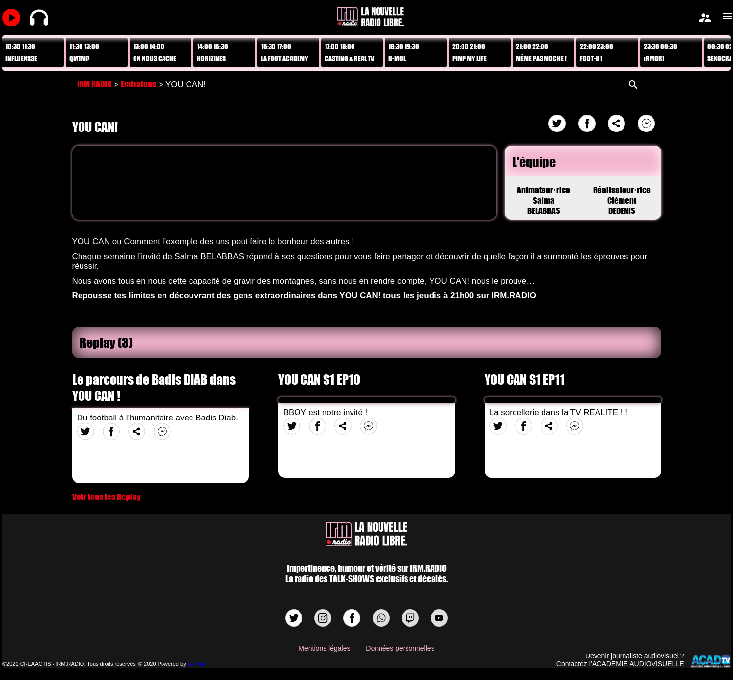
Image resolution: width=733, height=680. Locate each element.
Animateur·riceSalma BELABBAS (543, 200)
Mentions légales (324, 648)
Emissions (138, 84)
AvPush (197, 664)
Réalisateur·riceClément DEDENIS (622, 200)
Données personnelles (400, 648)
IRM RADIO (94, 84)
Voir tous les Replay (106, 497)
